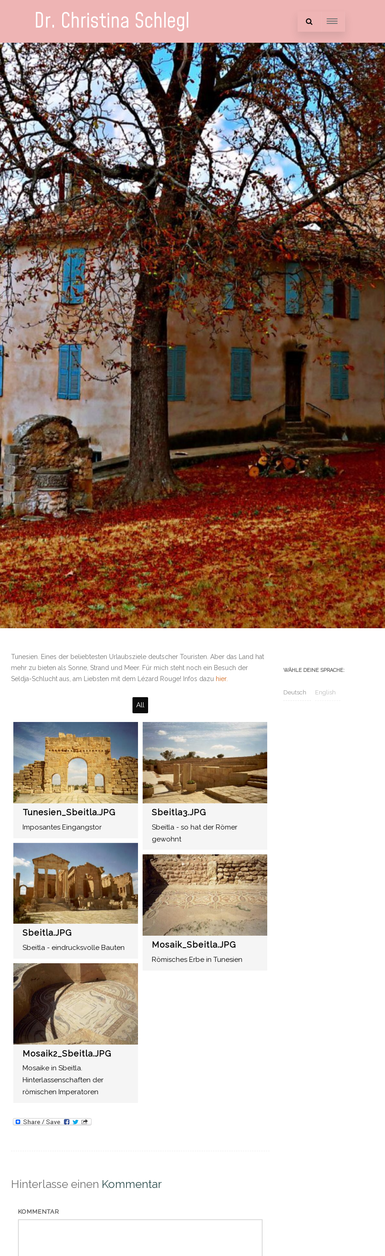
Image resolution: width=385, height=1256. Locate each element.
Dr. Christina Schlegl (112, 21)
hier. (222, 678)
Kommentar (38, 1212)
